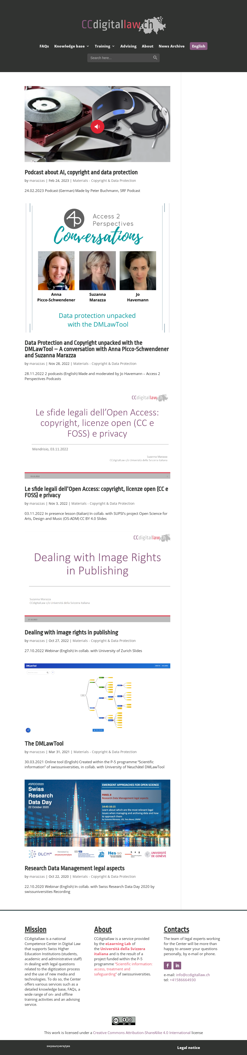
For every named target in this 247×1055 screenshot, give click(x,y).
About (147, 46)
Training (102, 46)
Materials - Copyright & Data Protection (104, 180)
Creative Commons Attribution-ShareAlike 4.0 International (142, 1032)
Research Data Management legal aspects (74, 868)
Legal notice (188, 1047)
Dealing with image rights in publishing (71, 632)
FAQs (44, 46)
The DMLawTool (44, 743)
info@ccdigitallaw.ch (193, 974)
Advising (128, 46)
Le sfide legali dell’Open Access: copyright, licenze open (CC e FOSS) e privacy (96, 492)
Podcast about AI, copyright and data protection (81, 172)
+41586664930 (183, 979)
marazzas (37, 180)
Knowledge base (69, 46)
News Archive (172, 46)
